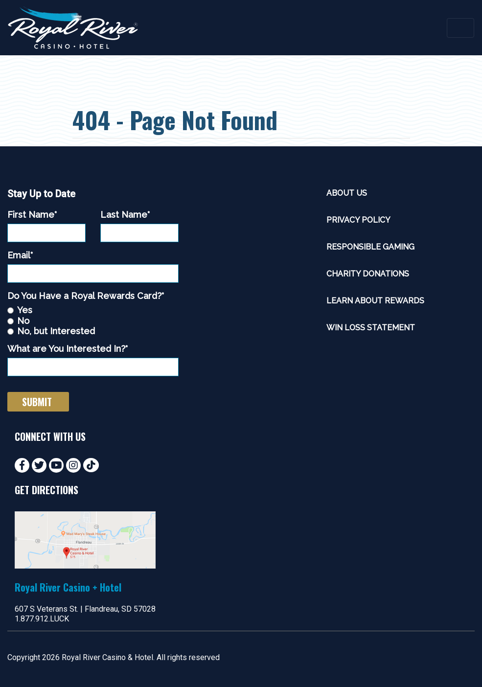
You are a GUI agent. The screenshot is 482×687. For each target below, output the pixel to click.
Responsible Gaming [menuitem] (370, 247)
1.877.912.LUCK (42, 618)
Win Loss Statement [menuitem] (370, 327)
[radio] (93, 310)
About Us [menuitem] (346, 193)
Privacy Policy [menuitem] (358, 220)
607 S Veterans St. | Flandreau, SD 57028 (85, 609)
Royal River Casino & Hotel (107, 657)
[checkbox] (93, 320)
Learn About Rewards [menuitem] (375, 300)
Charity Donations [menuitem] (367, 273)
